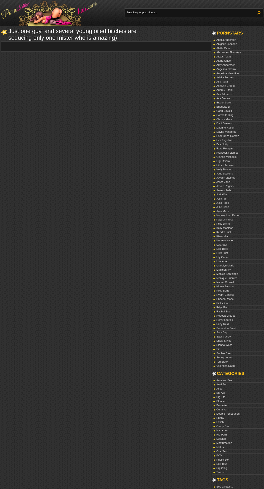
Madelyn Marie (225, 265)
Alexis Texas (223, 56)
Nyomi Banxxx (225, 294)
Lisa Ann (221, 261)
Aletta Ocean (224, 48)
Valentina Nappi (225, 365)
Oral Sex (221, 451)
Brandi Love (223, 102)
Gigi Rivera (223, 161)
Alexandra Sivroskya (228, 52)
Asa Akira (222, 81)
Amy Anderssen (225, 64)
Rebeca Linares (225, 315)
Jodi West (222, 194)
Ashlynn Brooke (225, 85)
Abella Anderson (226, 39)
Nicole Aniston (224, 286)
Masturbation (224, 442)
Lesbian (221, 438)
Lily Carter (222, 257)
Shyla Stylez (223, 340)
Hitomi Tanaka (224, 165)
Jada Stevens (224, 173)
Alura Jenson (224, 60)
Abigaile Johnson (226, 44)
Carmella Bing (224, 115)
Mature (220, 447)
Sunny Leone (224, 357)
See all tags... (224, 486)
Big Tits (220, 397)
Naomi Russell (225, 282)
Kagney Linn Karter (228, 215)
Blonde (220, 401)
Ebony (220, 417)
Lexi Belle (222, 248)
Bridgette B (223, 106)
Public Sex (222, 459)
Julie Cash (222, 207)
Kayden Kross (224, 219)
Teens (220, 472)
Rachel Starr (223, 311)
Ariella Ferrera (224, 77)
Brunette (221, 405)
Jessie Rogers (224, 186)
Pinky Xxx (222, 303)
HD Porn (221, 434)
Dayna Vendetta (226, 131)
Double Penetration (228, 413)
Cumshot (221, 409)
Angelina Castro (226, 69)
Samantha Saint (226, 328)
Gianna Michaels (226, 156)
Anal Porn (222, 384)
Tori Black (222, 361)
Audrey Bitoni (224, 90)
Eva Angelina (224, 140)
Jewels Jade (223, 190)
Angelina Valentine (227, 73)
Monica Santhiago (227, 273)
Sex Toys (221, 463)
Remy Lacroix (224, 319)
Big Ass (220, 392)
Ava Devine (223, 98)
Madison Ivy (223, 269)
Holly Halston (224, 169)
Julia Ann (221, 198)
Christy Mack (224, 119)
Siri (218, 349)
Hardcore (221, 430)
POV (219, 455)
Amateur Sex (224, 380)
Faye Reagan (224, 148)
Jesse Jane (223, 181)
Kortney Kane (224, 240)
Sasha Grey (223, 336)
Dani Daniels (224, 123)
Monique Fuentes (226, 278)
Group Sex (222, 426)
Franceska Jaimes (227, 152)
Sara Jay (221, 332)
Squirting (221, 468)
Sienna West (224, 344)
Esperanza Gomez (227, 136)
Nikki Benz (222, 290)
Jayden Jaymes (225, 177)
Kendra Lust (223, 232)
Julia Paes (222, 202)
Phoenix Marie (225, 299)
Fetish (220, 422)
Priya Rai (221, 307)
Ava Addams (224, 94)
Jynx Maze (222, 211)
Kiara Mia (222, 236)
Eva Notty (222, 144)
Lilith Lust (222, 253)
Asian (219, 388)
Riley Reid (222, 324)
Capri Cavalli (224, 110)
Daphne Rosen (225, 127)
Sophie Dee (223, 353)
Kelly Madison (224, 227)
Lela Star (221, 244)
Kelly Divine (223, 223)
